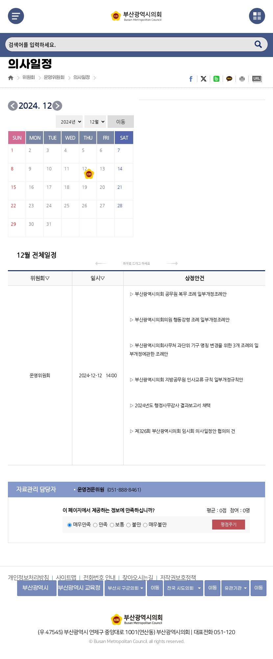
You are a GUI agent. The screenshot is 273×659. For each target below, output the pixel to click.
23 (31, 205)
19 (84, 187)
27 (102, 205)
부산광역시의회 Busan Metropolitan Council (136, 21)
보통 (119, 524)
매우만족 (82, 524)
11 (66, 168)
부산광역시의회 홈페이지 (136, 616)
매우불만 (157, 524)
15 (13, 187)
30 (31, 223)
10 (48, 168)
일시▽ (97, 278)
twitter (204, 78)
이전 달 (13, 106)
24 (48, 205)
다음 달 (57, 106)
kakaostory (229, 78)
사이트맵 (66, 578)
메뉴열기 (16, 16)
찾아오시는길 (137, 578)
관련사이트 (257, 16)
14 (119, 168)
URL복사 (257, 78)
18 (66, 187)
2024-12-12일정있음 (89, 174)
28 (119, 205)
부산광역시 (35, 588)
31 (48, 223)
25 (66, 205)
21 (119, 187)
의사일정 (81, 77)
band (216, 78)
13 (102, 168)
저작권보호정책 (178, 578)
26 (84, 205)
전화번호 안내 (99, 578)
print (242, 78)
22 (13, 205)
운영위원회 (54, 77)
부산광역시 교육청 (79, 588)
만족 (103, 524)
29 (13, 223)
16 (31, 187)
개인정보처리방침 (28, 578)
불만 (136, 524)
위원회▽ (39, 278)
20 (102, 187)
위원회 (28, 77)
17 (48, 187)
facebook (191, 78)
